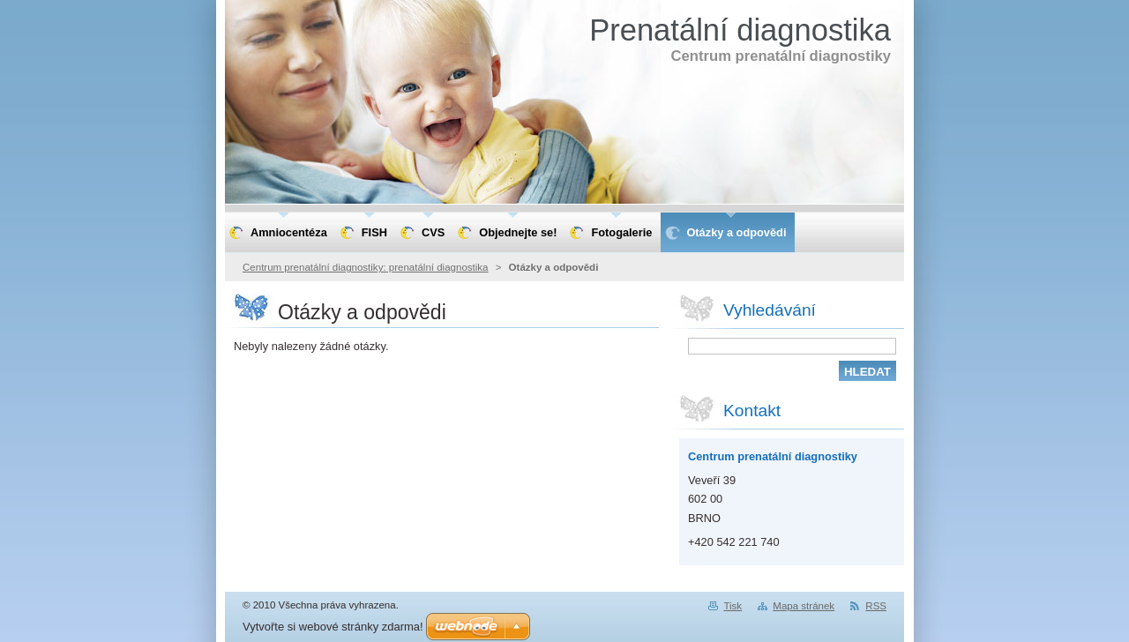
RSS (875, 606)
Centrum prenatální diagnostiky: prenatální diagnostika (365, 267)
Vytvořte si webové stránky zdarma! (333, 626)
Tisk (732, 606)
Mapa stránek (803, 606)
